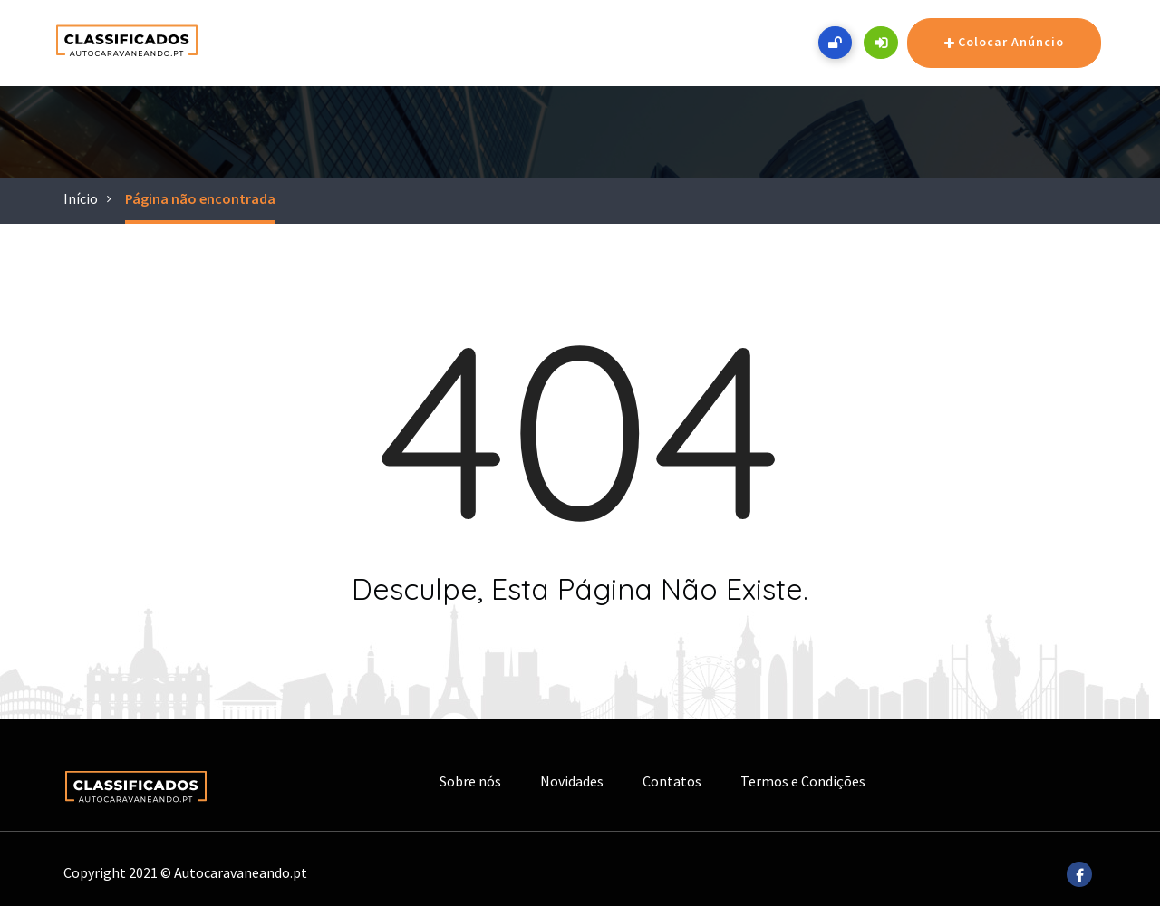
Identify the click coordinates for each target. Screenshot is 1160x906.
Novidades (572, 781)
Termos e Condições (802, 781)
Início (80, 198)
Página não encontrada (200, 198)
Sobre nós (470, 781)
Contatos (672, 781)
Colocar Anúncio (1004, 43)
